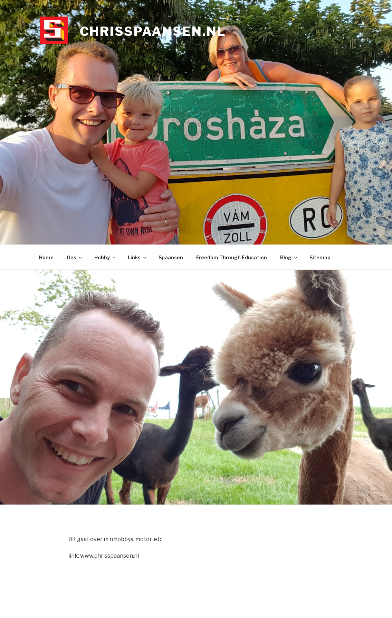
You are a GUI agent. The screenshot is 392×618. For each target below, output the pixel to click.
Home (46, 257)
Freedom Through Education (231, 257)
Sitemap (320, 257)
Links (137, 257)
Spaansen (171, 257)
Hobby (105, 257)
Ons (75, 257)
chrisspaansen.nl (153, 31)
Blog (289, 257)
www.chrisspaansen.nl (109, 555)
